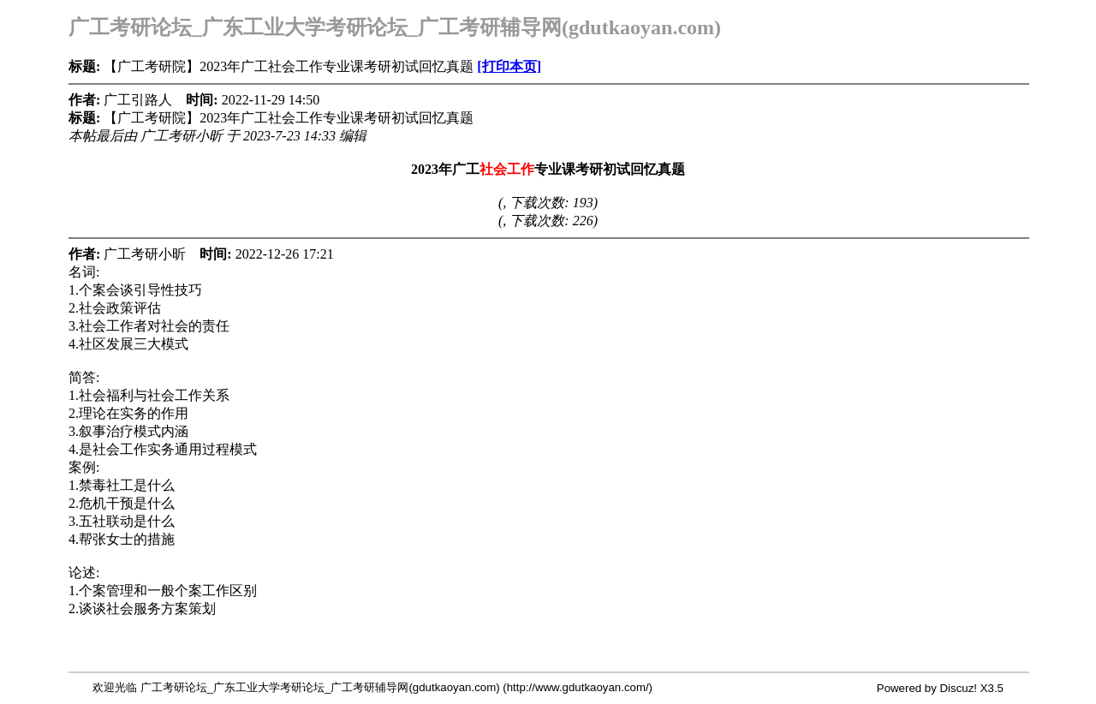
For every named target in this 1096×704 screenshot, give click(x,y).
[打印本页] (509, 66)
